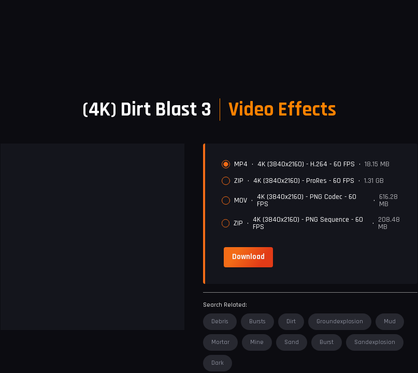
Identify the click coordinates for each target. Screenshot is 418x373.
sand (291, 342)
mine (257, 342)
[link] (248, 257)
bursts (257, 321)
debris (219, 321)
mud (390, 321)
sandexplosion (374, 342)
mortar (220, 342)
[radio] (226, 164)
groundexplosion (339, 321)
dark (217, 363)
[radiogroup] (315, 195)
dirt (291, 321)
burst (327, 342)
